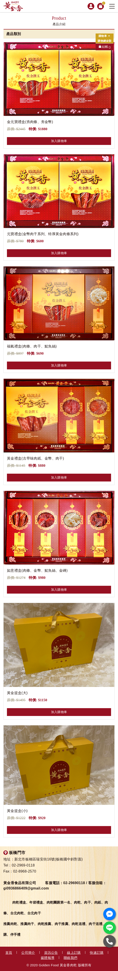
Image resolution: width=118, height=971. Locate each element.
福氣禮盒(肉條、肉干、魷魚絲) (32, 346)
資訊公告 (51, 952)
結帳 (106, 47)
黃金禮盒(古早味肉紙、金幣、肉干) (35, 458)
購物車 (103, 4)
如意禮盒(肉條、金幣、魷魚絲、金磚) (37, 570)
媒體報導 (47, 958)
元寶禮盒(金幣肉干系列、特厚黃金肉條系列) (43, 234)
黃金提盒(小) (17, 811)
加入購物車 (59, 141)
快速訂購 (96, 952)
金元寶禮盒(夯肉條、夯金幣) (30, 122)
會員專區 (91, 6)
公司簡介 (28, 952)
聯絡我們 (70, 958)
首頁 (8, 952)
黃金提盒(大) (17, 693)
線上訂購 (74, 952)
